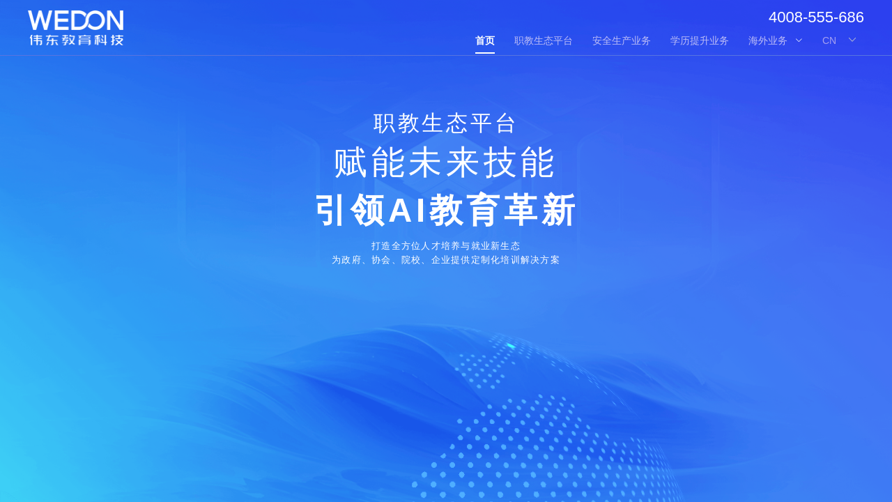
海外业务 (775, 40)
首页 (485, 40)
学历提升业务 (699, 40)
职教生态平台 (543, 40)
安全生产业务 (621, 40)
